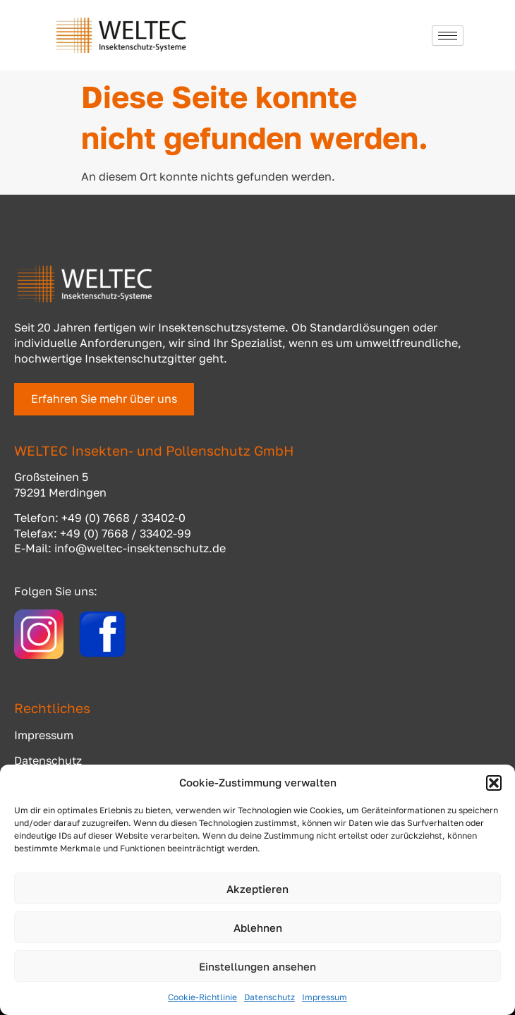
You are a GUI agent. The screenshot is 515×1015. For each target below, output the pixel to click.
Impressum (324, 997)
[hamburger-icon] (448, 35)
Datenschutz (269, 997)
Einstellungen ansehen (257, 966)
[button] (494, 783)
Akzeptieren (257, 888)
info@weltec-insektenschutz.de (140, 548)
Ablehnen (258, 927)
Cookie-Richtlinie (202, 997)
